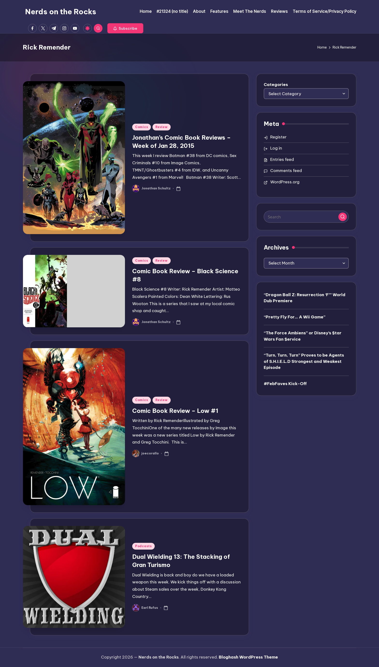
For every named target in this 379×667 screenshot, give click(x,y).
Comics (141, 127)
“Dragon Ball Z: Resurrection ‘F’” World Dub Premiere (304, 298)
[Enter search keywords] (306, 217)
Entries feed (282, 159)
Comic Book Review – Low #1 (175, 410)
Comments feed (286, 170)
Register (278, 137)
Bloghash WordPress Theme (248, 657)
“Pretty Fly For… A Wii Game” (294, 317)
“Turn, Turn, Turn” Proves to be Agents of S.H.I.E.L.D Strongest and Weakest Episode (304, 361)
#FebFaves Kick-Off (285, 383)
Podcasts (143, 546)
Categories (276, 84)
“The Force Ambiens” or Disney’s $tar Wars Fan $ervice (303, 336)
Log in (276, 148)
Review (161, 127)
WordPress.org (284, 182)
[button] (125, 28)
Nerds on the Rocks (60, 11)
